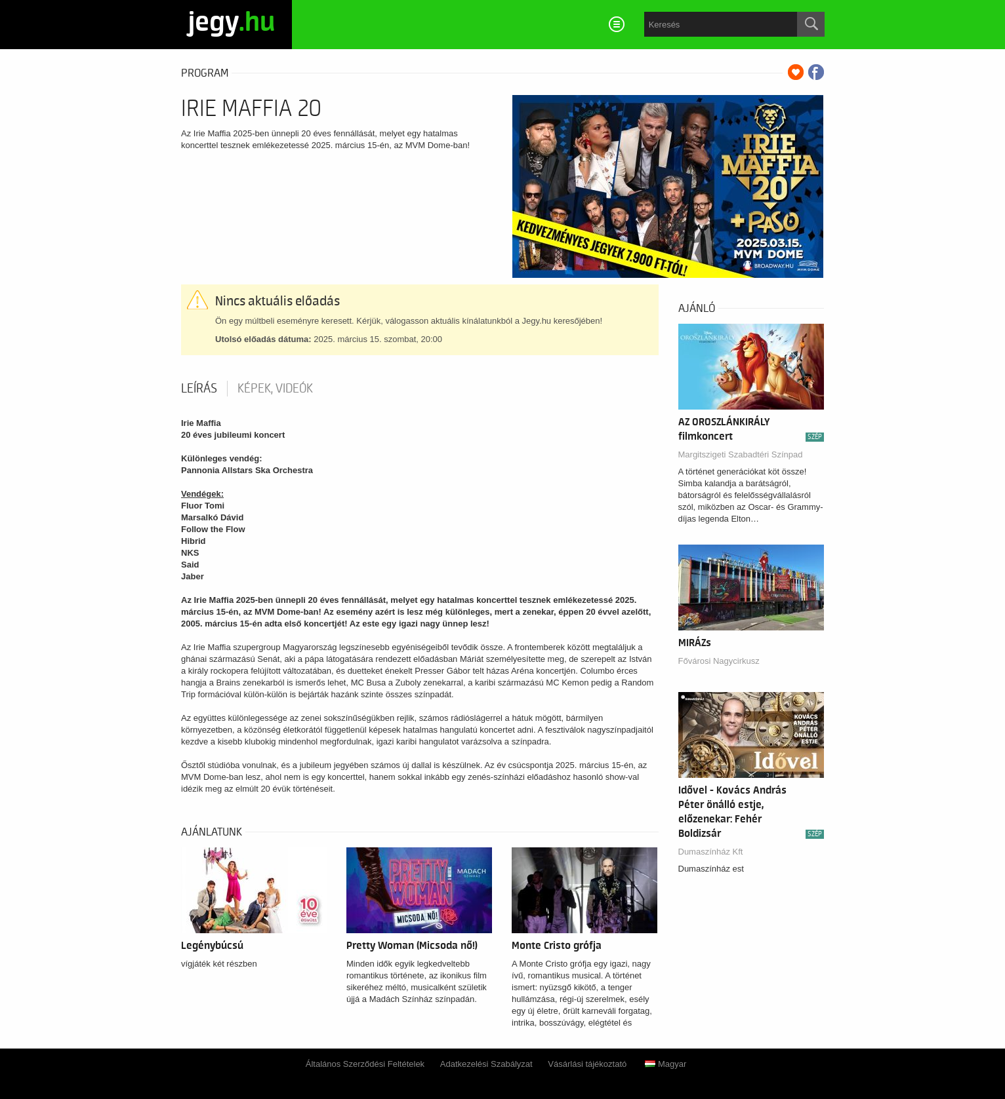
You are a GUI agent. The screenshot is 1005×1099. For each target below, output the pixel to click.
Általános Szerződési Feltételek (365, 1064)
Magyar (665, 1064)
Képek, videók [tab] (275, 388)
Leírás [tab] (199, 388)
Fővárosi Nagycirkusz (719, 661)
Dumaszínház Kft (710, 852)
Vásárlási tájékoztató (587, 1064)
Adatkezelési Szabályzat (486, 1064)
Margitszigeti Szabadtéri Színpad (740, 454)
